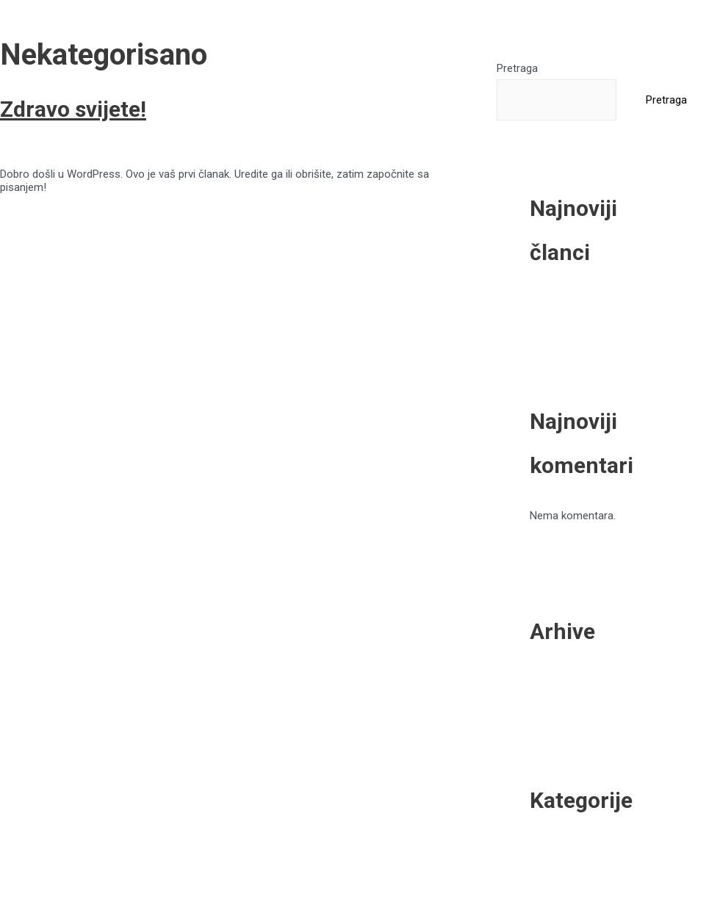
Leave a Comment (44, 147)
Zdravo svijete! (73, 109)
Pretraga (517, 68)
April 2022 (598, 683)
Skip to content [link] (36, 6)
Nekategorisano (137, 147)
